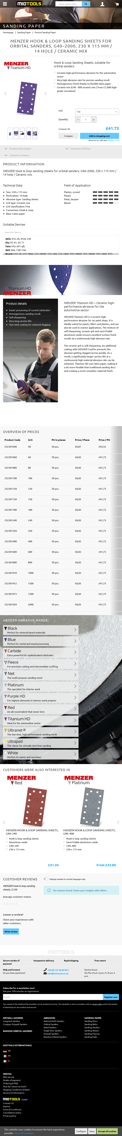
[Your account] (102, 4)
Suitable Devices (14, 224)
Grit (61, 110)
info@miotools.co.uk (57, 973)
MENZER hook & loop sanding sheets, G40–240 (32, 832)
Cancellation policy (12, 1112)
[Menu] (5, 4)
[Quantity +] (93, 119)
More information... (24, 1132)
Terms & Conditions (12, 1109)
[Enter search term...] (68, 3)
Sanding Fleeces (92, 1033)
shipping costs (113, 140)
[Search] (86, 3)
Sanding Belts (90, 1024)
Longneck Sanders (11, 1021)
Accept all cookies (107, 1131)
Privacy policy (9, 1115)
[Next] (45, 93)
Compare (68, 136)
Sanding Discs (90, 1021)
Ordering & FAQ (10, 1083)
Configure (81, 1131)
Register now (110, 997)
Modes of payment (12, 1080)
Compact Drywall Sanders (15, 1024)
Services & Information (13, 1092)
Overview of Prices (78, 148)
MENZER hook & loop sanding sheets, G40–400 (89, 832)
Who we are (8, 1077)
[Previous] (5, 93)
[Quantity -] (78, 119)
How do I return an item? (14, 1086)
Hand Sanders (50, 1027)
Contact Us (8, 1103)
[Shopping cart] (116, 4)
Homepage (8, 32)
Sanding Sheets (91, 1030)
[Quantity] (86, 119)
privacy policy (97, 1004)
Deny (92, 1131)
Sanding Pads (90, 1036)
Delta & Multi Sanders (54, 1021)
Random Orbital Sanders (55, 1036)
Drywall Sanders (51, 1033)
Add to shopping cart (99, 136)
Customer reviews (17, 155)
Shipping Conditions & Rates (16, 1089)
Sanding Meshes (92, 1027)
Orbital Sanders (51, 1024)
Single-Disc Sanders (53, 1030)
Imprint (6, 1106)
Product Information (18, 148)
